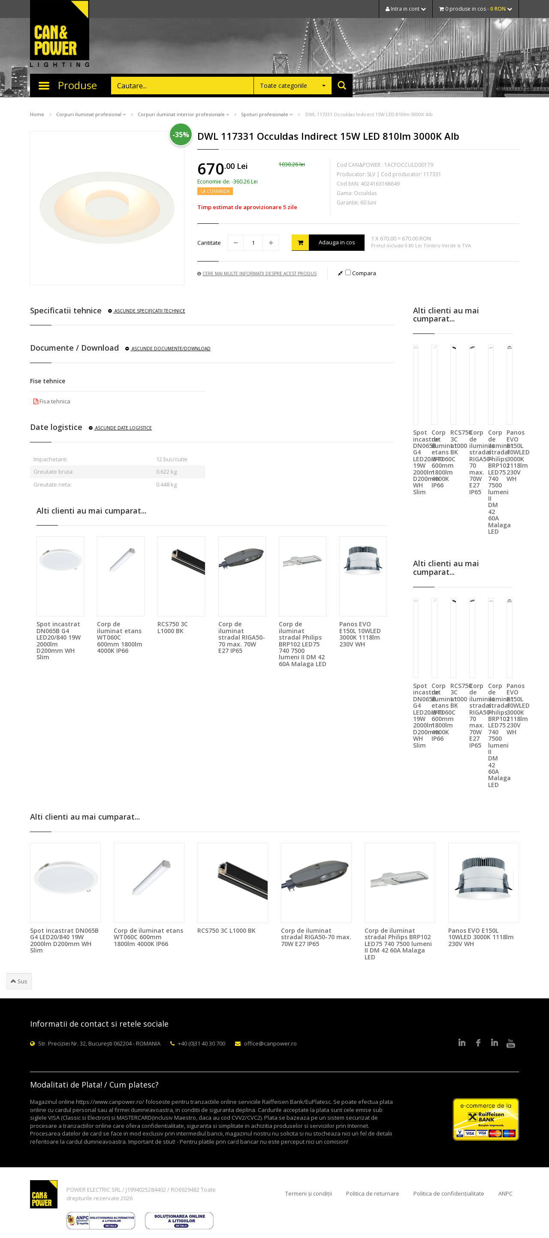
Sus (19, 981)
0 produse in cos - (475, 8)
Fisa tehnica (51, 401)
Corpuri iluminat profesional (91, 114)
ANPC (505, 1193)
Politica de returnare (372, 1193)
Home (37, 114)
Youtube (511, 1043)
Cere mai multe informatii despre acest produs (257, 273)
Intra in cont (406, 8)
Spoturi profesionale (267, 114)
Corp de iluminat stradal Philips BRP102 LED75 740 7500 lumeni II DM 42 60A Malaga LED (302, 643)
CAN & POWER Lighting (59, 34)
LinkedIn (462, 1043)
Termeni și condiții (308, 1193)
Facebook (478, 1043)
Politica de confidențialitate (448, 1193)
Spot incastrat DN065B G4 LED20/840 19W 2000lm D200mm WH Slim (58, 640)
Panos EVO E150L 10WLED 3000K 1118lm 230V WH (360, 634)
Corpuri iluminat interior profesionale (183, 114)
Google (494, 1043)
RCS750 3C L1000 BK (172, 627)
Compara (360, 273)
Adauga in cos (323, 242)
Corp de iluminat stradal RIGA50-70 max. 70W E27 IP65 (241, 637)
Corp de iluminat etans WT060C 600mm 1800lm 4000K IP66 (119, 637)
